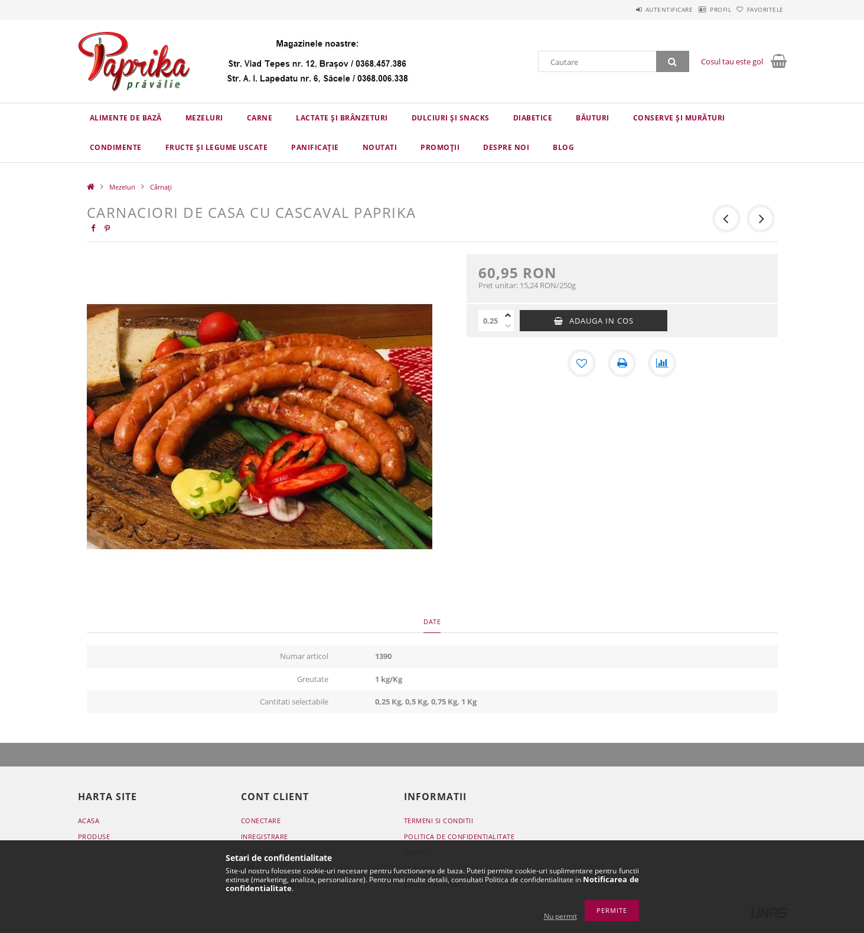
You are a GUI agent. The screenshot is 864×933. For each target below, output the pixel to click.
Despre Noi (506, 147)
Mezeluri (204, 118)
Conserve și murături (679, 118)
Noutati (380, 147)
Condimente (116, 147)
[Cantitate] (490, 320)
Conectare (261, 820)
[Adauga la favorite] (582, 363)
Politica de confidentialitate (459, 836)
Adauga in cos (601, 320)
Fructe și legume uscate (216, 147)
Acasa (89, 820)
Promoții (439, 147)
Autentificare (639, 9)
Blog (563, 147)
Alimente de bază (126, 118)
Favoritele (759, 9)
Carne (260, 118)
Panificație (315, 147)
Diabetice (533, 118)
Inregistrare (264, 836)
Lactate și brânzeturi (342, 118)
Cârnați (161, 186)
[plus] (508, 315)
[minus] (508, 326)
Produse (94, 836)
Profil (702, 9)
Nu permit (560, 916)
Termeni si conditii (439, 820)
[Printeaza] (622, 363)
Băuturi (592, 118)
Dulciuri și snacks (451, 118)
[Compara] (662, 363)
